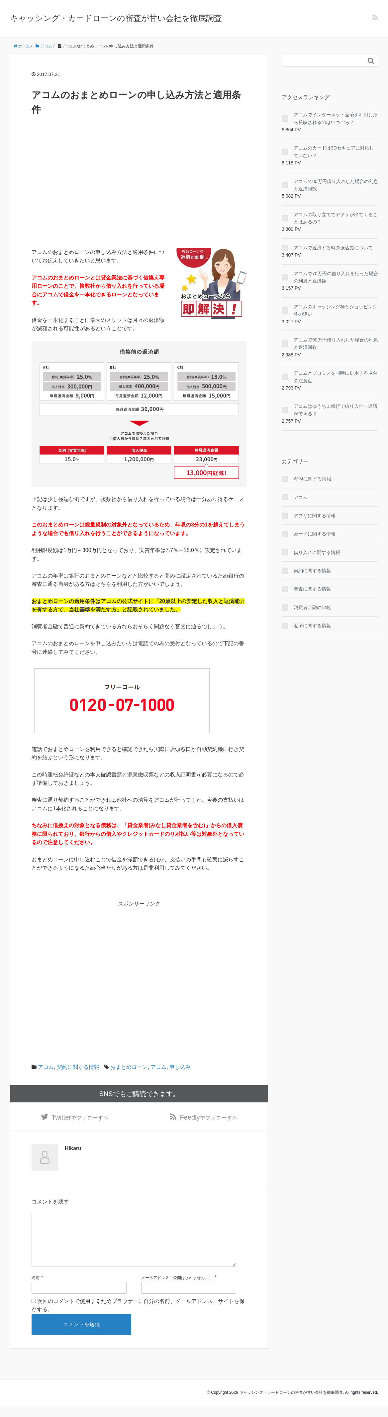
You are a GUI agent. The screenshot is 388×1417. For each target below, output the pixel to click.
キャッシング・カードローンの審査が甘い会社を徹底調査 (116, 18)
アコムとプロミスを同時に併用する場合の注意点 (335, 376)
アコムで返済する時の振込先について (333, 247)
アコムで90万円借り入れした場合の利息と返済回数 (336, 343)
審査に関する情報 (312, 588)
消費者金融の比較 (312, 607)
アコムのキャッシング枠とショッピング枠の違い (335, 310)
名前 (36, 1289)
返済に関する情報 (312, 625)
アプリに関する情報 (315, 515)
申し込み (180, 1067)
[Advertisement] (139, 201)
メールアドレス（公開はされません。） (177, 1289)
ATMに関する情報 (312, 478)
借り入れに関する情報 (317, 552)
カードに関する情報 (315, 533)
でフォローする (79, 1117)
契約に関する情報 (78, 1067)
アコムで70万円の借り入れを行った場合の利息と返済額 (336, 277)
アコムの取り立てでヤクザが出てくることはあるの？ (335, 218)
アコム (46, 1067)
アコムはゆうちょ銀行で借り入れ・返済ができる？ (335, 409)
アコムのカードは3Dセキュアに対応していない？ (334, 151)
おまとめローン (128, 1067)
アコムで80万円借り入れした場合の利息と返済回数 (336, 185)
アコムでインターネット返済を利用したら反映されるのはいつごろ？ (335, 118)
